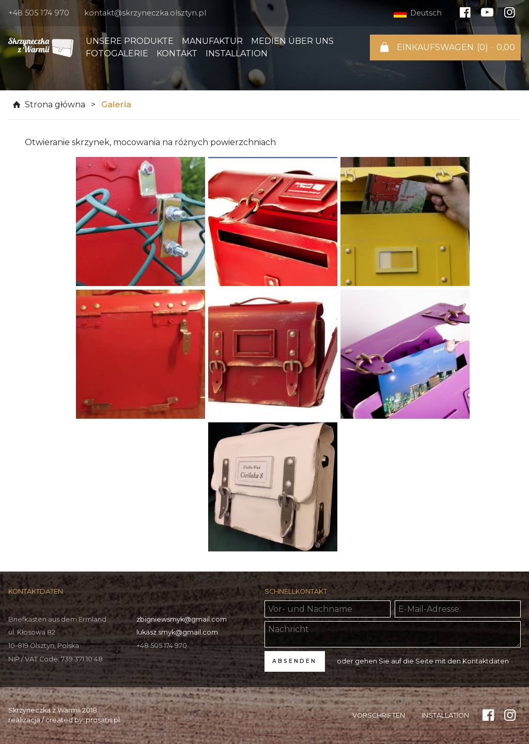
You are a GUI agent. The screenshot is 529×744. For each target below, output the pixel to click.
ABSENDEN (294, 661)
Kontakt (177, 53)
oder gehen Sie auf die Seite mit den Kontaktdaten (423, 661)
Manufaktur (212, 41)
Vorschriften (378, 715)
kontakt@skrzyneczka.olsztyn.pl (145, 13)
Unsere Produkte (130, 41)
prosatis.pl (103, 720)
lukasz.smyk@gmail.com (177, 632)
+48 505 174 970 (38, 13)
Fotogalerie (117, 53)
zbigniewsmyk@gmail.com (181, 619)
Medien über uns (292, 41)
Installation (237, 53)
